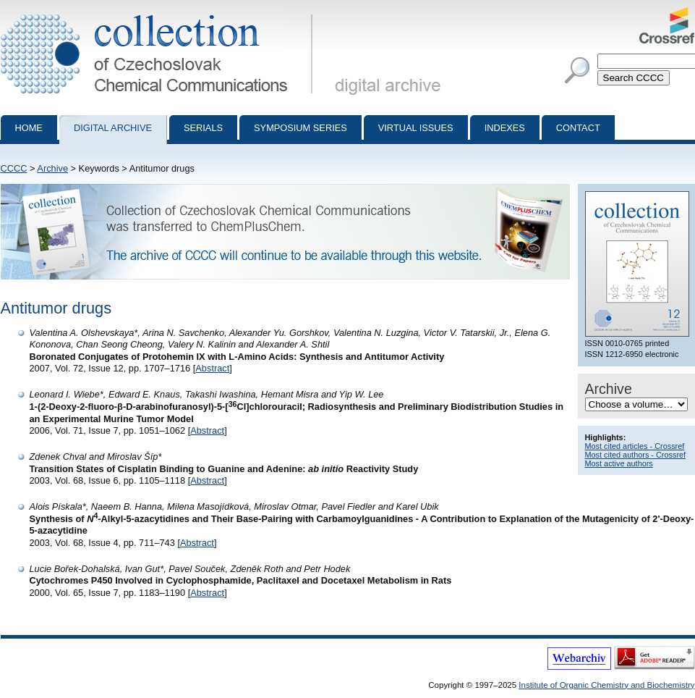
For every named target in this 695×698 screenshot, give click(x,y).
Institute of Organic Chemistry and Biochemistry (606, 685)
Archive (52, 168)
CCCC (14, 168)
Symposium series (300, 127)
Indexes (505, 127)
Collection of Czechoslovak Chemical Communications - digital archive (159, 13)
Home (29, 127)
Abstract (212, 368)
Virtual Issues (415, 127)
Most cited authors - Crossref (635, 454)
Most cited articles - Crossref (635, 446)
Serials (203, 127)
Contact (578, 127)
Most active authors (619, 463)
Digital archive (113, 127)
